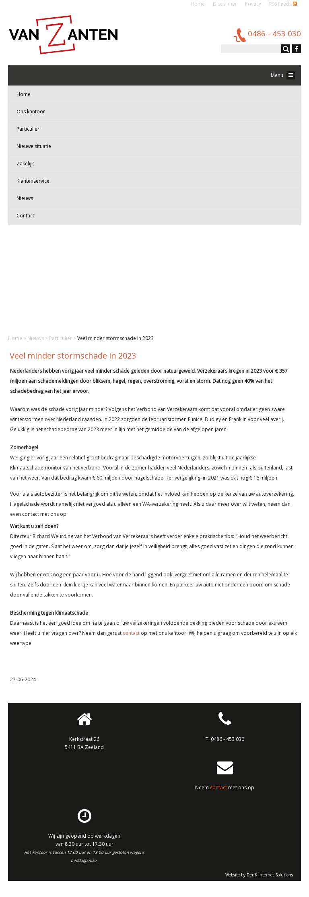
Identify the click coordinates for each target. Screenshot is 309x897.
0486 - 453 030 (227, 739)
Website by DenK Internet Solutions (259, 875)
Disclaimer (225, 3)
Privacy (253, 3)
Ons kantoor (30, 111)
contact (131, 633)
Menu (283, 75)
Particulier (27, 128)
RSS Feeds (283, 3)
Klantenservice (32, 180)
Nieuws (24, 198)
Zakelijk (25, 163)
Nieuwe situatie (33, 146)
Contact (25, 215)
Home (198, 3)
